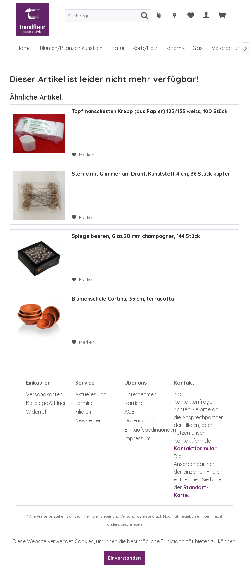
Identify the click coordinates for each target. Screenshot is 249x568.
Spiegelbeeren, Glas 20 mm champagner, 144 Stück (136, 236)
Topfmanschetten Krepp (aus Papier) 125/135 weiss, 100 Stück (150, 111)
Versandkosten (44, 394)
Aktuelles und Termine (91, 398)
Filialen (83, 411)
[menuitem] (108, 15)
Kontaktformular (195, 448)
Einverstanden (124, 558)
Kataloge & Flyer (46, 403)
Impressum (137, 438)
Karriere (134, 403)
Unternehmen (140, 394)
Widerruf (36, 411)
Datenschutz (139, 420)
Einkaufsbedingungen (147, 429)
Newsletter (88, 420)
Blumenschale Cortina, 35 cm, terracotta (123, 298)
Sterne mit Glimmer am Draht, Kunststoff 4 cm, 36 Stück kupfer (151, 174)
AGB (129, 411)
